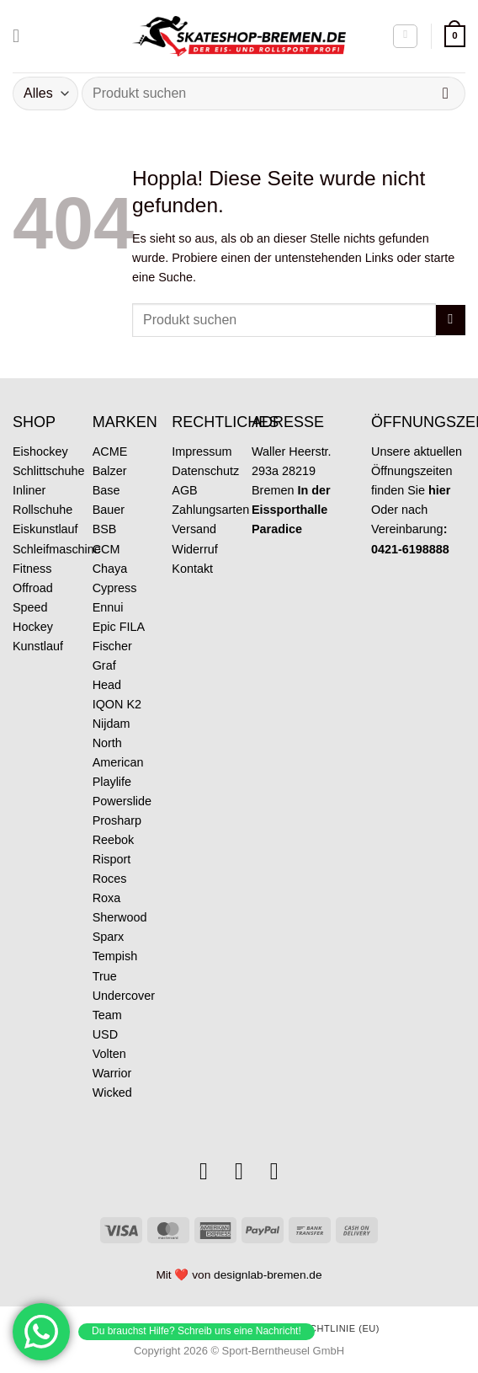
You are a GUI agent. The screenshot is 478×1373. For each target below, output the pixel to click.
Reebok (114, 840)
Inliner (29, 490)
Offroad (33, 588)
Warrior (112, 1073)
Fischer (112, 646)
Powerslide (122, 801)
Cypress (115, 588)
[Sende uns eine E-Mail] (239, 1171)
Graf (104, 665)
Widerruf (194, 549)
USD (105, 1034)
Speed (30, 607)
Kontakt (192, 568)
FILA (132, 626)
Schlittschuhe (49, 471)
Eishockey (40, 451)
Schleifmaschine (57, 549)
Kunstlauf (38, 646)
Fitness (32, 568)
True (105, 976)
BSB (105, 529)
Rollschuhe (42, 509)
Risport (112, 859)
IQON (108, 704)
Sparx (109, 936)
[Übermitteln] (445, 93)
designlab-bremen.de (267, 1275)
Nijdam (111, 723)
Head (107, 685)
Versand (194, 529)
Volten (109, 1053)
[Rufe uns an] (274, 1171)
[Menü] (22, 36)
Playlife (112, 781)
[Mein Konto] (405, 36)
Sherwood (120, 917)
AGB (184, 490)
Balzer (110, 471)
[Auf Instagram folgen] (203, 1171)
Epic (104, 626)
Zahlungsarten (210, 509)
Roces (110, 878)
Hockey (33, 626)
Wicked (112, 1092)
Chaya (110, 568)
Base (106, 490)
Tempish (115, 956)
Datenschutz (205, 471)
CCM (106, 549)
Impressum (201, 451)
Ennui (108, 607)
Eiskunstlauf (45, 529)
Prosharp (117, 820)
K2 (133, 704)
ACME (110, 451)
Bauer (109, 509)
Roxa (107, 898)
